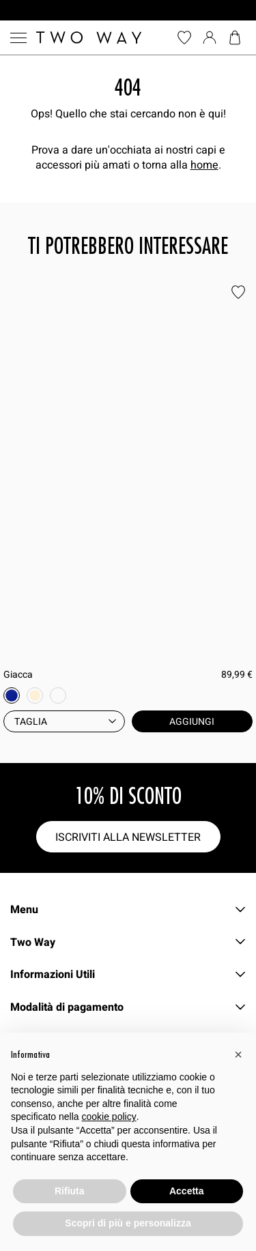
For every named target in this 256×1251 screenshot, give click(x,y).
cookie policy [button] (109, 1116)
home (204, 164)
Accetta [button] (186, 1190)
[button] (238, 1054)
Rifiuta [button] (70, 1190)
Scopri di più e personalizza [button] (127, 1223)
